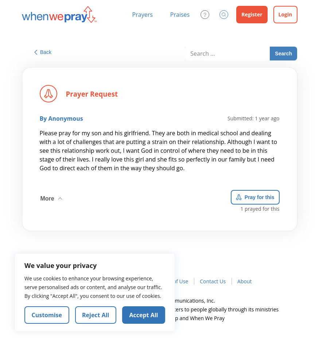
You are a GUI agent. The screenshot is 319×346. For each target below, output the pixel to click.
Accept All (143, 315)
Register (251, 14)
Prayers (142, 15)
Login (285, 14)
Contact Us (213, 281)
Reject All (95, 315)
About (244, 281)
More (52, 197)
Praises (180, 15)
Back (42, 52)
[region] (95, 292)
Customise (47, 315)
